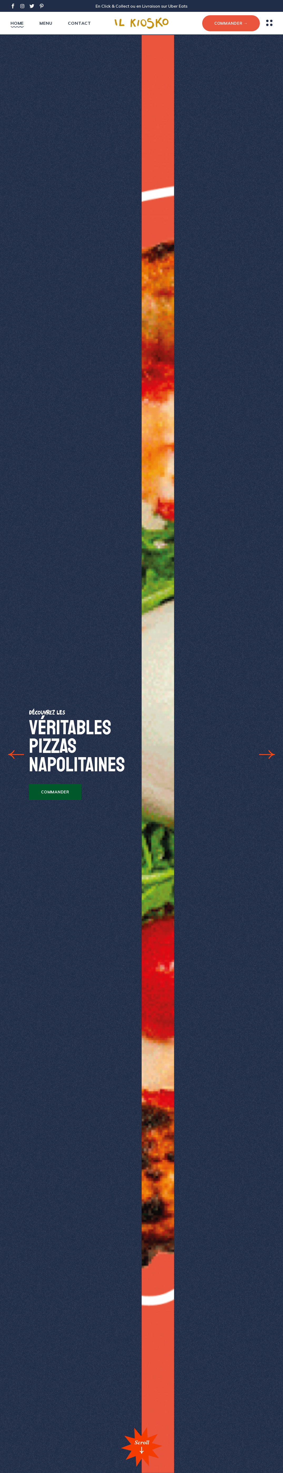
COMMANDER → (231, 23)
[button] (16, 754)
